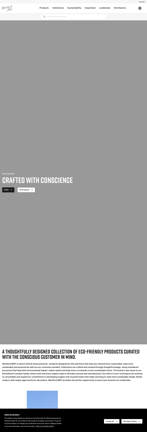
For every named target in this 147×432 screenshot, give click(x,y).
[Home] (14, 8)
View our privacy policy (45, 426)
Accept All (110, 421)
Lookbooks (104, 8)
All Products (24, 190)
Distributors (120, 8)
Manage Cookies (130, 421)
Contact (142, 2)
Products (44, 8)
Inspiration (90, 8)
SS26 (6, 190)
